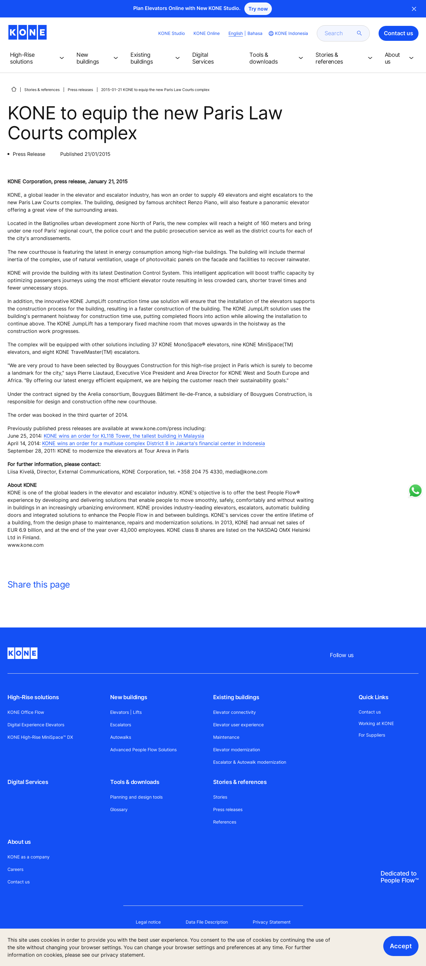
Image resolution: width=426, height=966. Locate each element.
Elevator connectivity (234, 712)
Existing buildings (236, 697)
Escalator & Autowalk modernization (249, 762)
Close (414, 8)
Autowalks (120, 737)
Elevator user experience (238, 724)
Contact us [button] (398, 33)
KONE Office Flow (25, 712)
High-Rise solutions (33, 697)
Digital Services (27, 782)
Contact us (18, 881)
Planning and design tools (136, 797)
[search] (339, 33)
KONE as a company (28, 856)
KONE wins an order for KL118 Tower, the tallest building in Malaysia (124, 436)
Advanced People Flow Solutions (143, 749)
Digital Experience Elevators (35, 724)
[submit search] (359, 33)
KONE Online (206, 33)
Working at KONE (376, 723)
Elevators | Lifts (126, 712)
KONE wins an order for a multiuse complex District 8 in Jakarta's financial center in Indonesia (153, 443)
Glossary (119, 809)
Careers (15, 869)
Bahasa (254, 33)
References (224, 821)
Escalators (120, 724)
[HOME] (13, 89)
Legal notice (148, 922)
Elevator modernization (236, 749)
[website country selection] (287, 33)
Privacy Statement (272, 922)
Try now (258, 9)
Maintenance (226, 737)
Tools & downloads (134, 782)
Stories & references (42, 89)
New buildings (128, 697)
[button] (38, 58)
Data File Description (207, 922)
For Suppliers (372, 735)
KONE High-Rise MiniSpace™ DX (40, 737)
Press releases (80, 89)
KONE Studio (171, 33)
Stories (220, 797)
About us (19, 842)
